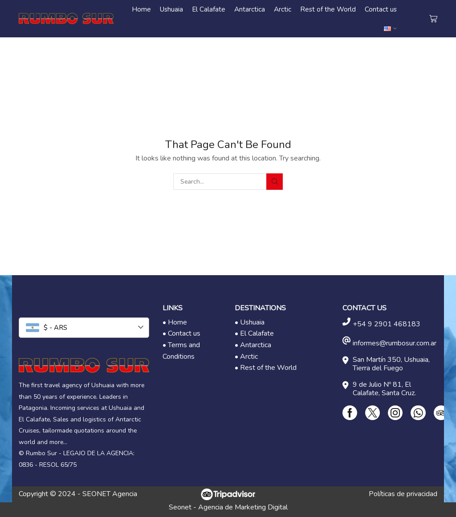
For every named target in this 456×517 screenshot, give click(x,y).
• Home (175, 322)
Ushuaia (171, 9)
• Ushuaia (250, 322)
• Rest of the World (266, 368)
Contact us (381, 9)
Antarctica (249, 9)
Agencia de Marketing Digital (243, 507)
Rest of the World (328, 9)
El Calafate (208, 9)
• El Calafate (254, 333)
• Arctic (246, 356)
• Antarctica (253, 345)
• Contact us (181, 333)
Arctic (282, 9)
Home (141, 9)
